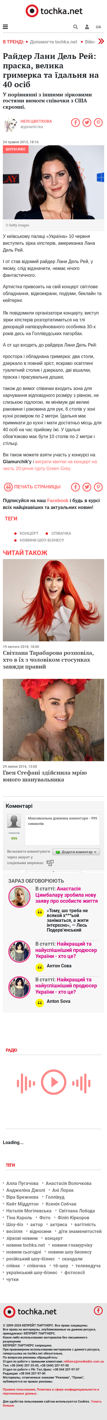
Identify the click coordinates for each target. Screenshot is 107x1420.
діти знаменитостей (80, 1231)
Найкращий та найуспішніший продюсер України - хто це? (66, 950)
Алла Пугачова (22, 1183)
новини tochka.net (25, 1245)
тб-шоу (60, 1265)
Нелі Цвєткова (36, 121)
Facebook (57, 500)
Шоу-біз (14, 1224)
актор (36, 1224)
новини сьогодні (23, 1252)
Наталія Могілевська (29, 1211)
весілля (14, 1231)
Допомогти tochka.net (54, 42)
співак (13, 1265)
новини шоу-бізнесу (42, 540)
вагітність (85, 1224)
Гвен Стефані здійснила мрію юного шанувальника (45, 776)
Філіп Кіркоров (73, 1217)
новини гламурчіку (72, 1245)
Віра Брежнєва (22, 1197)
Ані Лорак (63, 1190)
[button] (87, 26)
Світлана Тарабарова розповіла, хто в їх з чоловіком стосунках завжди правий (48, 659)
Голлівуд (55, 1197)
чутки (12, 1279)
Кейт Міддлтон (22, 1204)
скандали (72, 1259)
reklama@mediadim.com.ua (84, 1361)
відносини (40, 1231)
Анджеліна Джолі (25, 1190)
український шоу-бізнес (31, 1272)
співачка (61, 533)
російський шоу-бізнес (30, 1259)
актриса (58, 1224)
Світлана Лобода (77, 1211)
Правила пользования (19, 1389)
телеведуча (88, 1265)
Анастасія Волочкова (69, 1183)
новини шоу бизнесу (70, 1252)
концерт (29, 533)
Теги (11, 1165)
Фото (45, 1217)
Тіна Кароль (19, 1217)
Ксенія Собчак (61, 1204)
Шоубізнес (16, 149)
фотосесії (74, 1272)
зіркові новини (22, 1238)
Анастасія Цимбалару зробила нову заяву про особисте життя (66, 895)
